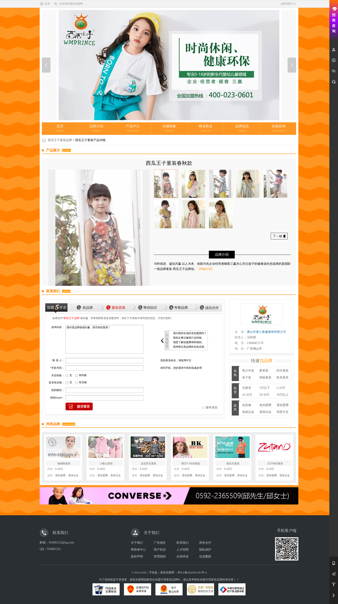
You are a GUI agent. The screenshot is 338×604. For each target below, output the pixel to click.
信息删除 (205, 556)
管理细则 (160, 556)
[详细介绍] (205, 269)
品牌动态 (242, 128)
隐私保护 (205, 549)
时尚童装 (283, 370)
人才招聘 (183, 549)
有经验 (83, 375)
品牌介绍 (96, 128)
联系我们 (183, 542)
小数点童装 (106, 463)
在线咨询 (278, 128)
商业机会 (206, 128)
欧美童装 (283, 377)
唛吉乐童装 (233, 463)
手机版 (153, 572)
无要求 (246, 387)
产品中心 (133, 128)
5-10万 (281, 387)
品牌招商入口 (288, 3)
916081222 (54, 549)
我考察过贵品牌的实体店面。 (190, 346)
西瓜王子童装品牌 (60, 140)
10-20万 (247, 394)
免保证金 (248, 412)
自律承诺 (183, 556)
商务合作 (205, 542)
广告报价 (160, 542)
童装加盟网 (167, 572)
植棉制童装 (64, 463)
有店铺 (83, 382)
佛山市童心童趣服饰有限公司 (266, 331)
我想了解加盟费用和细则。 (188, 342)
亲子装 (246, 377)
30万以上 (283, 394)
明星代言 (283, 412)
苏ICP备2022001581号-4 (192, 572)
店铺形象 (169, 128)
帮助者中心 (138, 549)
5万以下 (264, 387)
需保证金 (265, 412)
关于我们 (137, 542)
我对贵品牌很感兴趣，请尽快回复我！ (105, 339)
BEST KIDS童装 (191, 463)
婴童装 (263, 370)
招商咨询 (334, 20)
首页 (45, 3)
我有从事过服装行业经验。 (188, 337)
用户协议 (160, 549)
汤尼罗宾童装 (148, 463)
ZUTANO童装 (275, 463)
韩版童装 (265, 377)
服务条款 (212, 407)
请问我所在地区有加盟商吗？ (190, 333)
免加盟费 (265, 405)
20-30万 (264, 394)
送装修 (246, 405)
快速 (261, 360)
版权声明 (137, 556)
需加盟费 (283, 405)
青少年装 (248, 370)
